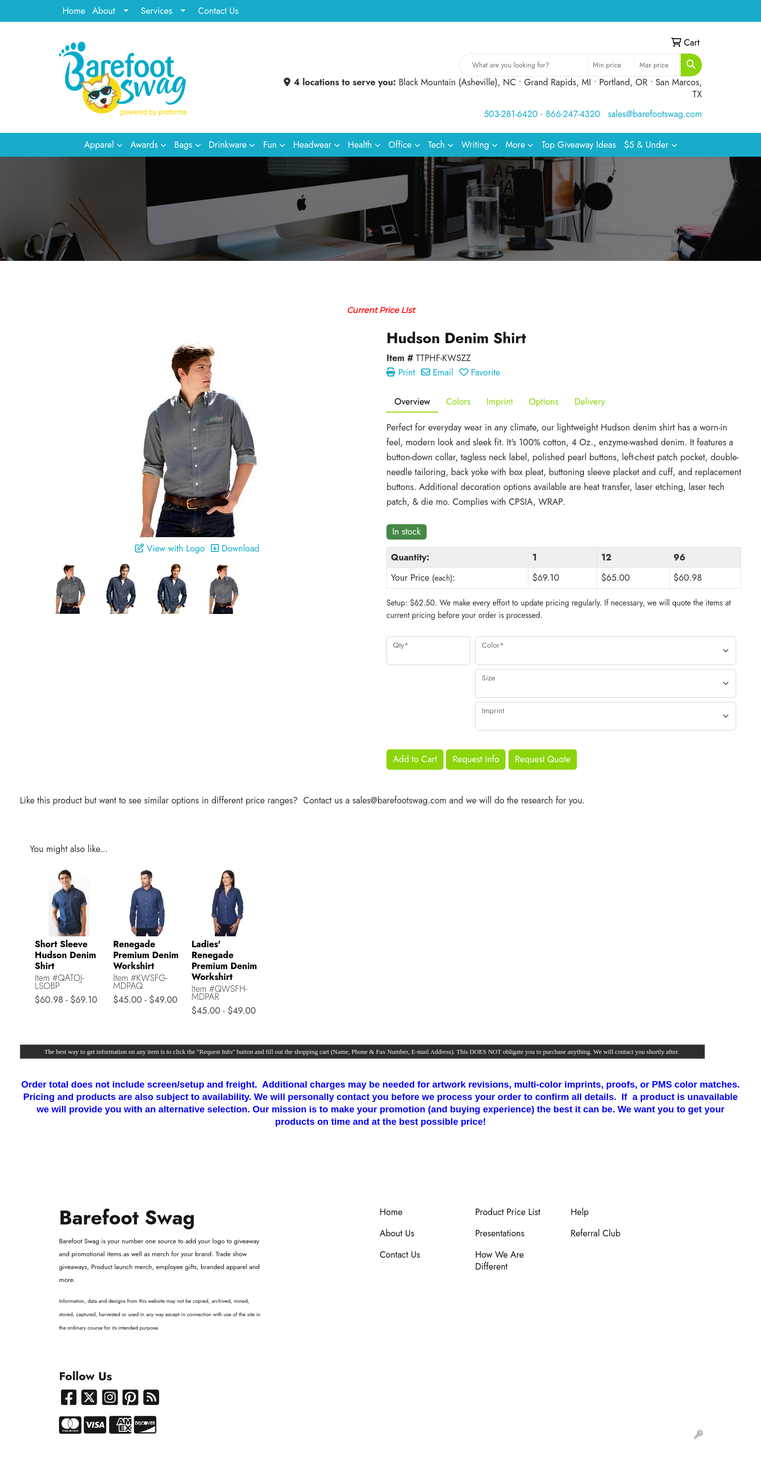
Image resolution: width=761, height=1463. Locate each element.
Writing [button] (475, 144)
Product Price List (507, 1212)
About (103, 10)
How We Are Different (499, 1260)
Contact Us (218, 10)
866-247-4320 (573, 114)
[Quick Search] (523, 65)
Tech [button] (436, 144)
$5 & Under (646, 144)
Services (157, 10)
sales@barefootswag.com (655, 114)
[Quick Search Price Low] (610, 65)
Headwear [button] (312, 144)
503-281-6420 (510, 114)
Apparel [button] (99, 144)
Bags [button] (183, 144)
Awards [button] (144, 144)
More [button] (515, 144)
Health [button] (360, 144)
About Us (397, 1233)
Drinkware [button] (228, 144)
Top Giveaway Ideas (578, 144)
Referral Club (596, 1233)
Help (580, 1212)
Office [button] (400, 144)
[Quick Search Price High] (657, 65)
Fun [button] (270, 144)
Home (74, 10)
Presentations (499, 1233)
